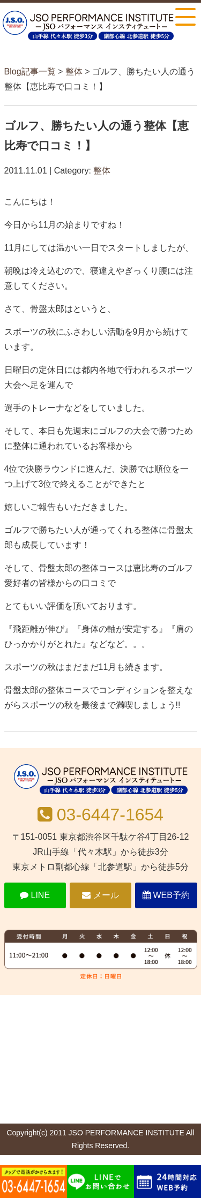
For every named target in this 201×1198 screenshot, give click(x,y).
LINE (35, 895)
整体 (74, 71)
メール (100, 895)
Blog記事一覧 (30, 71)
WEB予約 (166, 895)
